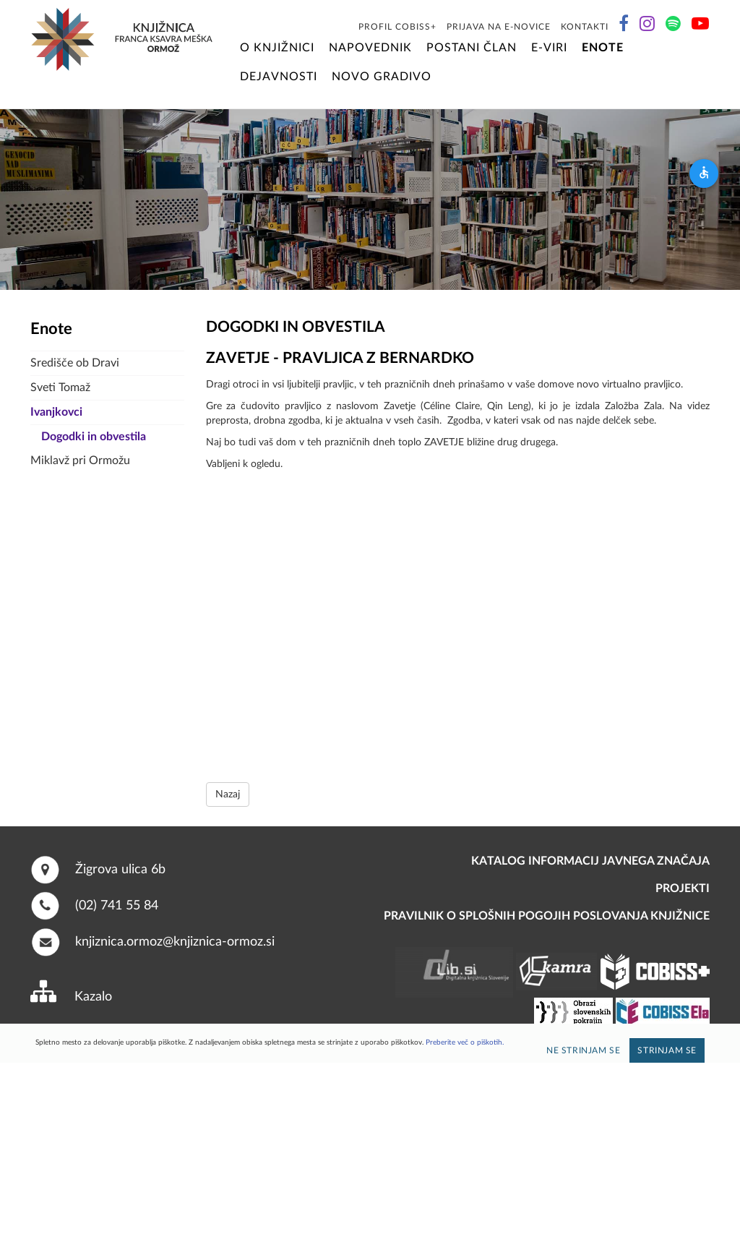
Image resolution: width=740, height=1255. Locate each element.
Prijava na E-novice (499, 26)
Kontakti (584, 26)
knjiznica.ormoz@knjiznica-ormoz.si (175, 941)
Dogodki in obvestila (93, 436)
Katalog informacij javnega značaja (590, 861)
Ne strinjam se (583, 1050)
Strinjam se (667, 1050)
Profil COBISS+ (397, 26)
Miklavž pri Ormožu (80, 460)
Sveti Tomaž (60, 387)
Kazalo (93, 996)
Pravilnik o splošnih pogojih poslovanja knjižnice (547, 916)
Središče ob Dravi (74, 363)
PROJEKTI (682, 888)
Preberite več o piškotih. (465, 1042)
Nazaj (227, 794)
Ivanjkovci (56, 412)
